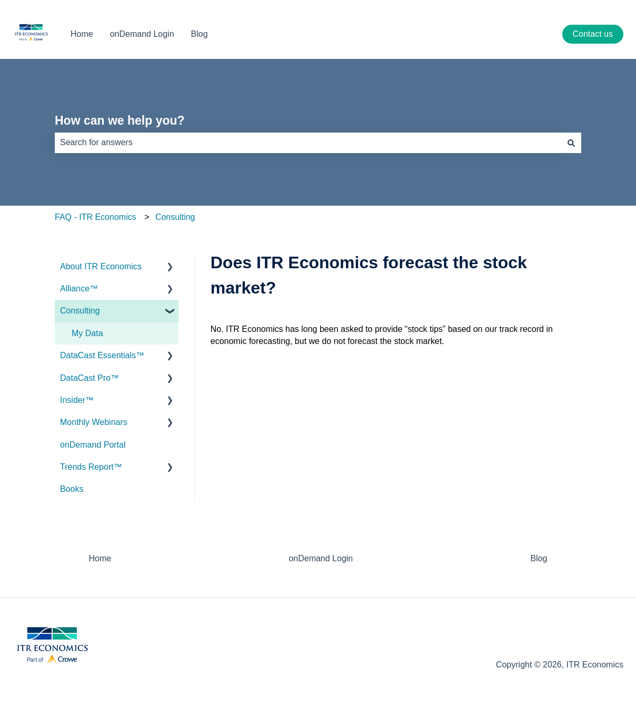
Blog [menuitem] (538, 558)
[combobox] (308, 143)
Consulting (175, 217)
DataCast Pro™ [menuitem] (89, 377)
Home (82, 33)
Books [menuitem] (71, 488)
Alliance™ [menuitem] (79, 288)
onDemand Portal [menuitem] (93, 444)
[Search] (571, 143)
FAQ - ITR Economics (95, 217)
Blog (199, 33)
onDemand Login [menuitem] (321, 558)
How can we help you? (120, 120)
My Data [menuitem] (87, 333)
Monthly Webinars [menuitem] (93, 422)
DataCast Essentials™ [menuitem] (102, 355)
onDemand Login (142, 33)
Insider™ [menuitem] (77, 400)
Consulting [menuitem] (80, 310)
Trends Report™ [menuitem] (91, 466)
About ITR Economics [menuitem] (101, 266)
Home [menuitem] (100, 558)
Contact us (593, 33)
